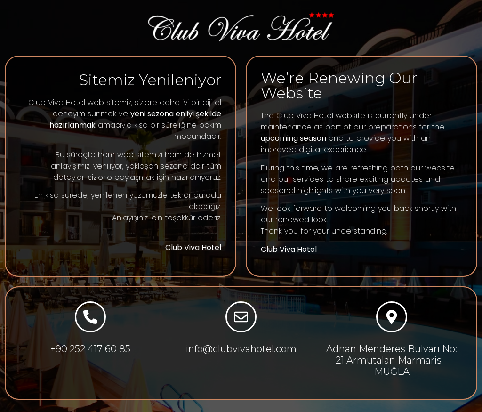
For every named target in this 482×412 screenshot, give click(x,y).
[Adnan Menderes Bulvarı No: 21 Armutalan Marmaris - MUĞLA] (391, 316)
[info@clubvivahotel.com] (241, 316)
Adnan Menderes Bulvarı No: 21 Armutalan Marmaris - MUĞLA (391, 360)
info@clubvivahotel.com (241, 349)
